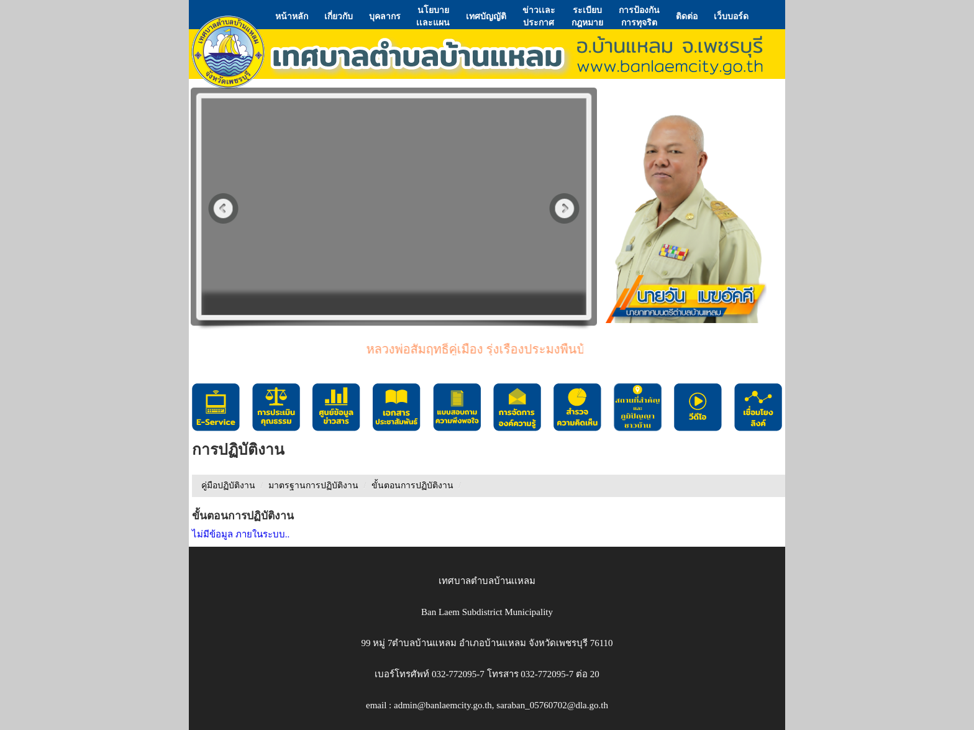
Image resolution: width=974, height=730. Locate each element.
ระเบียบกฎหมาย (587, 16)
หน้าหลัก (291, 16)
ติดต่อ (687, 16)
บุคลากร (385, 16)
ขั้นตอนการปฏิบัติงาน (412, 485)
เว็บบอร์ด (731, 16)
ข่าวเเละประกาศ (538, 16)
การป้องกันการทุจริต (639, 16)
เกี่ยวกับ (338, 16)
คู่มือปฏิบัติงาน (228, 485)
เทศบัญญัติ (486, 16)
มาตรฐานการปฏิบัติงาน (313, 485)
